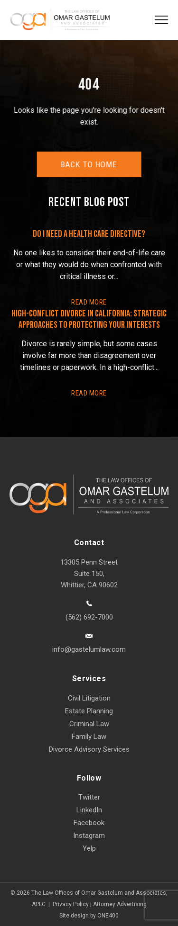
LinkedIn (89, 810)
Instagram (89, 835)
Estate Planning (89, 711)
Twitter (89, 797)
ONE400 (108, 915)
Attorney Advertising (120, 904)
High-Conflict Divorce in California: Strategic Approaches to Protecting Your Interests (89, 319)
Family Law (89, 736)
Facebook (89, 822)
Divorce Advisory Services (89, 749)
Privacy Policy (71, 904)
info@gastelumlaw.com (89, 649)
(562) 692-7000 (89, 617)
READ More (88, 302)
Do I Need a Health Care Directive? (89, 234)
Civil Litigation (89, 698)
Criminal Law (89, 723)
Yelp (89, 848)
